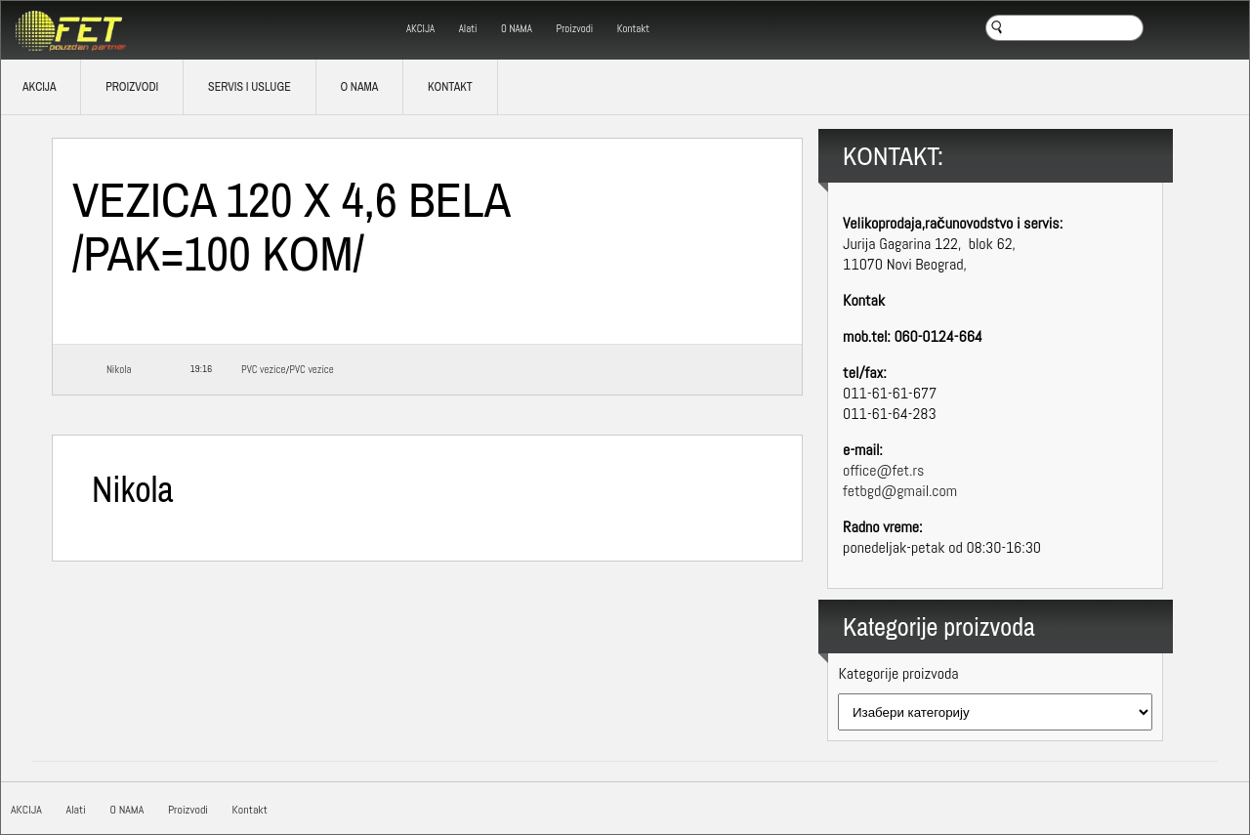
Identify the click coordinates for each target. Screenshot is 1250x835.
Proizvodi (575, 28)
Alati (468, 28)
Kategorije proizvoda (898, 673)
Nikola (119, 369)
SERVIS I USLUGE (249, 87)
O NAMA (516, 28)
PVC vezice (263, 369)
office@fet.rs (883, 470)
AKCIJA (420, 28)
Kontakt (633, 28)
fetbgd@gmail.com (900, 490)
